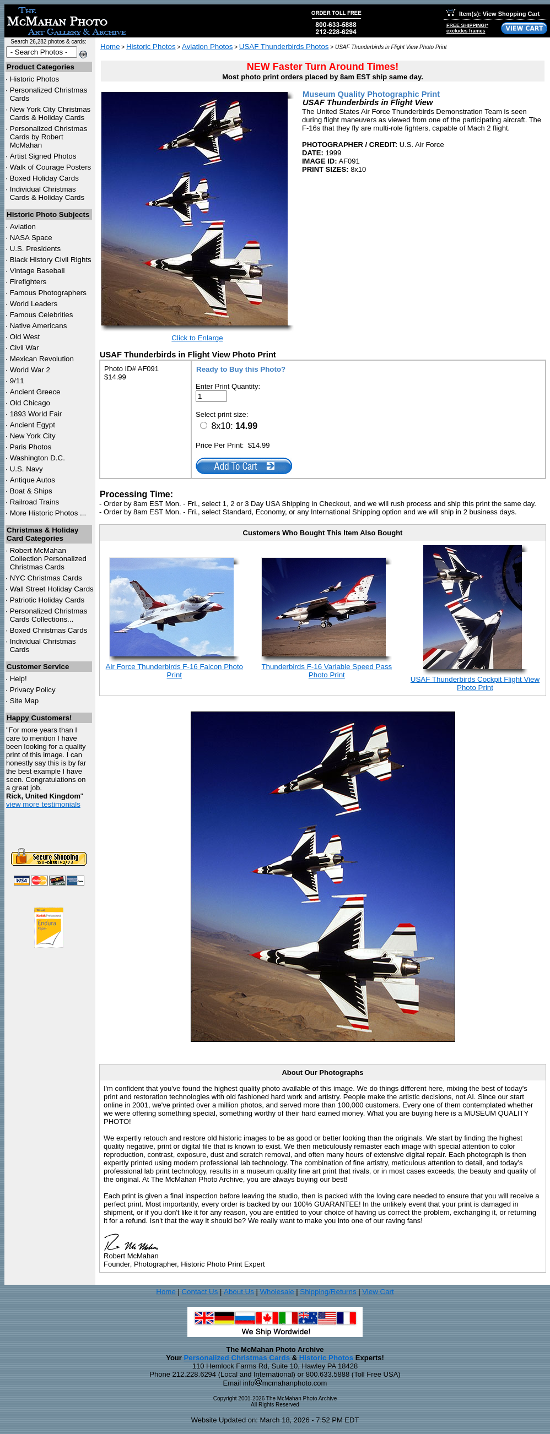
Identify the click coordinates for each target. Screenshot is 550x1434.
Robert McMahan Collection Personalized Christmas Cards (48, 558)
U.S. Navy (26, 469)
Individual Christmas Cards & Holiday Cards (47, 193)
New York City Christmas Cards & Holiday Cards (50, 113)
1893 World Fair (36, 414)
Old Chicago (30, 403)
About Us (239, 1292)
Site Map (24, 701)
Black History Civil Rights (50, 260)
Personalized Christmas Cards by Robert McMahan (49, 136)
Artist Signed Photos (43, 156)
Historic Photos (35, 79)
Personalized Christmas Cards (237, 1358)
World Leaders (33, 304)
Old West (25, 337)
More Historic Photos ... (48, 513)
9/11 (17, 381)
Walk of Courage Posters (50, 167)
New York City (33, 436)
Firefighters (28, 282)
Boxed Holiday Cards (44, 178)
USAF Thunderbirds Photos (284, 46)
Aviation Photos (207, 46)
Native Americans (38, 326)
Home (110, 46)
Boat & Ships (31, 491)
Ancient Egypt (32, 425)
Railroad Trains (35, 502)
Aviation (23, 226)
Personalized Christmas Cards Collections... (49, 615)
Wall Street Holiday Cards (52, 589)
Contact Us (199, 1292)
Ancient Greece (35, 392)
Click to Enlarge (197, 338)
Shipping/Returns (328, 1292)
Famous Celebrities (41, 315)
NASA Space (31, 237)
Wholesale (277, 1292)
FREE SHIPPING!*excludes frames (467, 28)
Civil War (24, 348)
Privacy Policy (33, 690)
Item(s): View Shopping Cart (493, 13)
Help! (18, 679)
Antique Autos (32, 480)
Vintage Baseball (37, 271)
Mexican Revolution (42, 359)
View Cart (378, 1292)
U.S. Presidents (35, 249)
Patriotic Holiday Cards (47, 600)
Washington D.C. (37, 458)
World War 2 (30, 370)
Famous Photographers (48, 293)
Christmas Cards (46, 578)
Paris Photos (31, 447)
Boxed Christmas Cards (49, 630)
